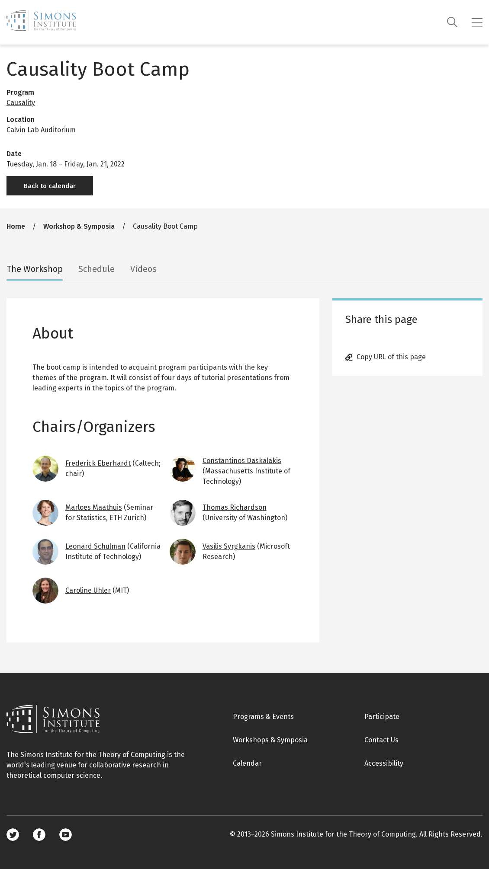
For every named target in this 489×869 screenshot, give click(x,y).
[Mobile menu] (477, 22)
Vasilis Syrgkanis (229, 546)
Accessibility (383, 763)
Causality (20, 103)
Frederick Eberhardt (98, 463)
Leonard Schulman (95, 546)
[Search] (452, 22)
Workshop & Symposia (79, 226)
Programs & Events (263, 716)
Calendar (247, 763)
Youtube (65, 834)
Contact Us (381, 740)
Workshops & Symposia (270, 740)
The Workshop (34, 269)
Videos (143, 269)
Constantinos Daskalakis (242, 461)
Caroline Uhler (88, 590)
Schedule (96, 269)
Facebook (39, 834)
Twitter (12, 834)
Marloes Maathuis (93, 507)
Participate (381, 716)
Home (15, 226)
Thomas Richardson (235, 507)
